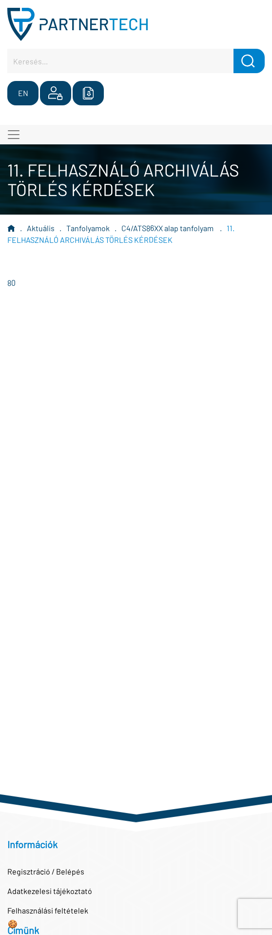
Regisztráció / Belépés (45, 871)
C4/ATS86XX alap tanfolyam (168, 228)
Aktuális (41, 228)
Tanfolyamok (88, 228)
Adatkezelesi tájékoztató (49, 890)
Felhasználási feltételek (47, 910)
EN (23, 93)
